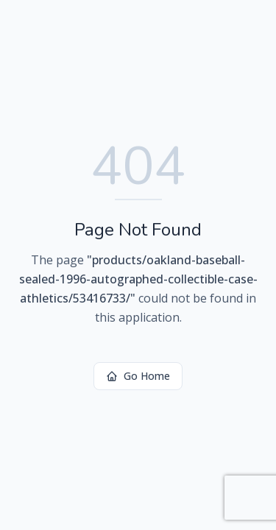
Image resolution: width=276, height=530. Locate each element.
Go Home (138, 376)
